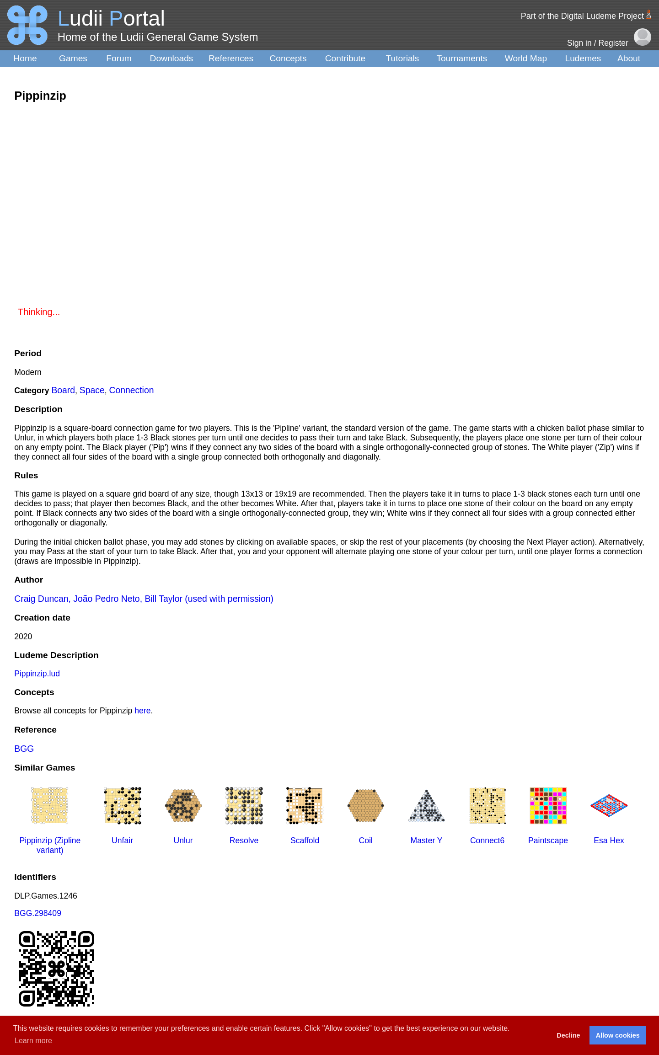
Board (63, 390)
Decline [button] (568, 1035)
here (142, 710)
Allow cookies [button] (618, 1035)
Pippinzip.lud (37, 673)
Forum (118, 58)
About (628, 58)
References (231, 58)
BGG (24, 749)
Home (25, 58)
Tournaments (462, 58)
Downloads (171, 58)
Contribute (345, 58)
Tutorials (402, 58)
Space (92, 390)
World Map (526, 58)
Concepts (287, 58)
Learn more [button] (33, 1040)
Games (73, 58)
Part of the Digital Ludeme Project (582, 16)
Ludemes (583, 58)
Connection (131, 390)
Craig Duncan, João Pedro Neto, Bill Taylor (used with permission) (143, 599)
